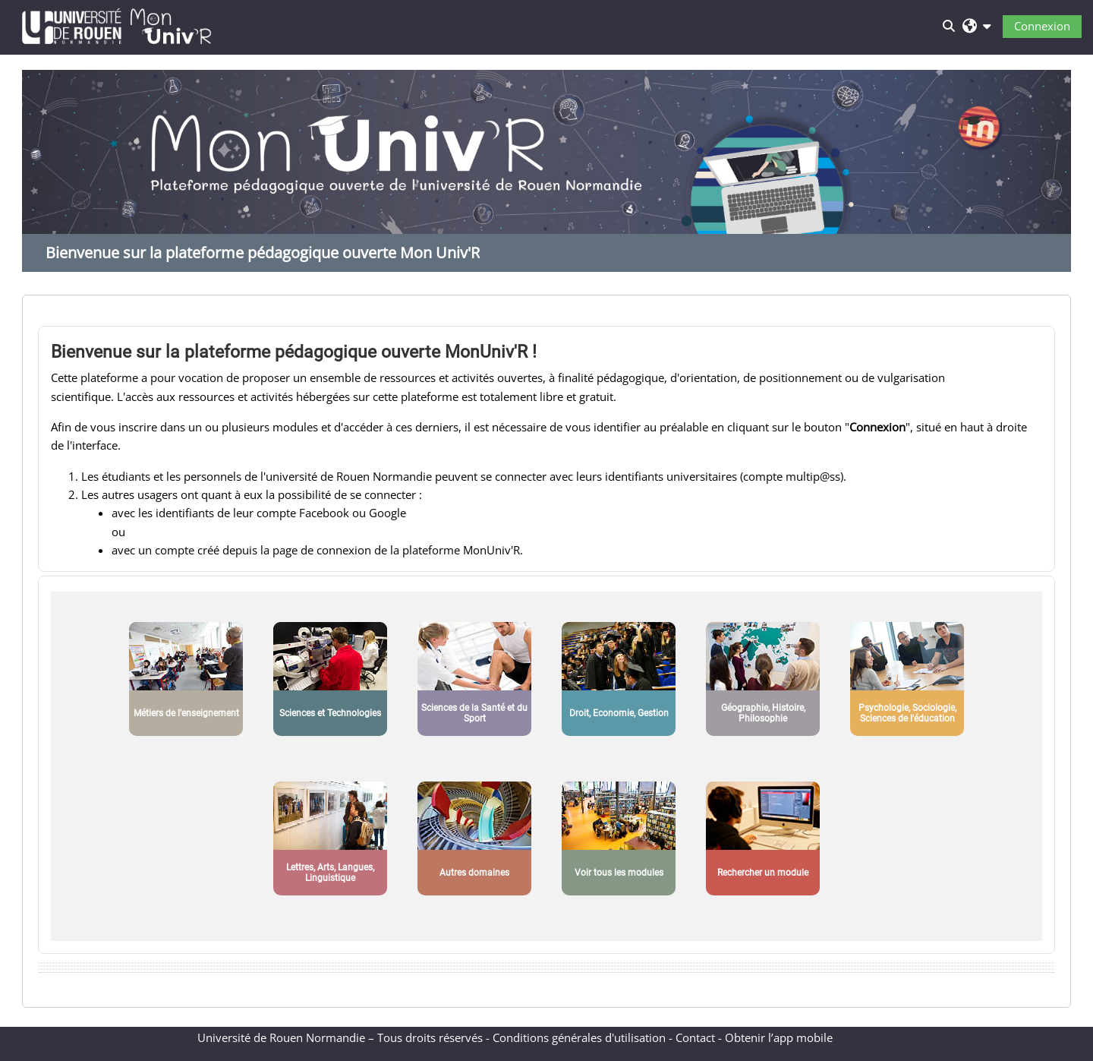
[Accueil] (117, 24)
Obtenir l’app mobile (779, 1037)
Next (1052, 182)
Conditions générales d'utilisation (579, 1037)
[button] (976, 25)
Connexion (1042, 25)
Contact (695, 1037)
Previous (41, 182)
